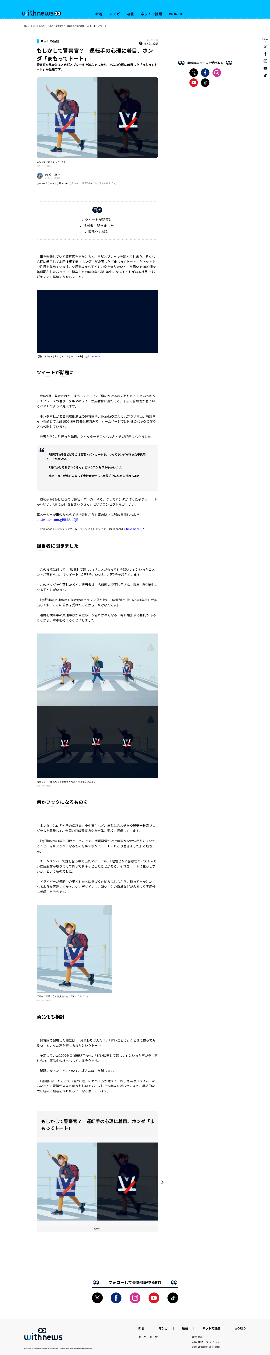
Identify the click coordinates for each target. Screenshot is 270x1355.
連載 (130, 13)
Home (27, 26)
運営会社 (197, 1337)
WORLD (175, 13)
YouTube (96, 356)
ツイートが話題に (98, 219)
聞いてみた (64, 183)
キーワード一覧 (148, 1337)
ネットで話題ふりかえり (85, 183)
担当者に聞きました (98, 225)
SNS (52, 183)
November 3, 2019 (137, 529)
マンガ (114, 13)
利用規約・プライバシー (207, 1342)
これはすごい (108, 183)
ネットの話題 (38, 26)
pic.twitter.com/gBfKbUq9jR (57, 519)
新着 (99, 13)
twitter (41, 183)
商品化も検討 (98, 231)
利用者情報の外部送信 (206, 1347)
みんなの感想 (148, 43)
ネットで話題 (151, 13)
